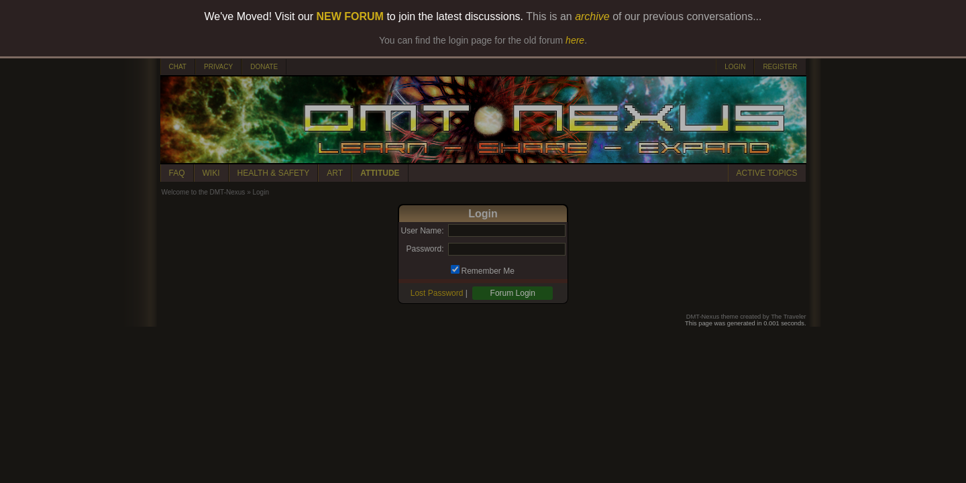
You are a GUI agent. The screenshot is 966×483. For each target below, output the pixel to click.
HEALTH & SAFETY (273, 173)
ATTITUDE (379, 173)
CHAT (177, 66)
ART (335, 173)
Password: (424, 249)
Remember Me (488, 271)
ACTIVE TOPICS (767, 173)
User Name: (421, 230)
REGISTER (780, 66)
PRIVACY (218, 66)
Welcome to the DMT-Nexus (204, 192)
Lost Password (437, 293)
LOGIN (734, 66)
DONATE (264, 66)
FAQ (177, 173)
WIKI (211, 173)
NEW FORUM (350, 16)
